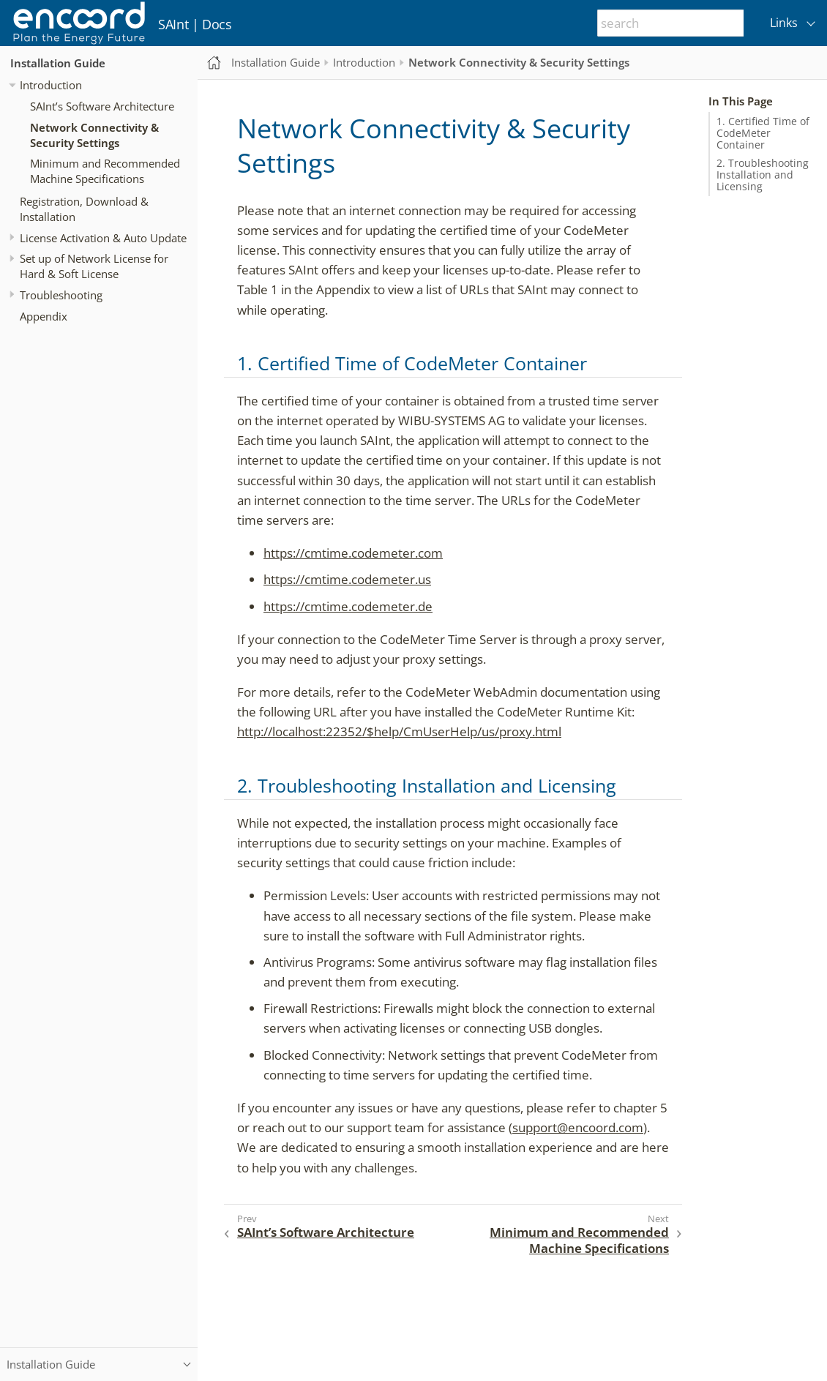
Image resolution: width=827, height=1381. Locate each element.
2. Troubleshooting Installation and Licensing (762, 175)
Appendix (43, 316)
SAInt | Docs (195, 24)
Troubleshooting (61, 295)
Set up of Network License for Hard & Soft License (94, 266)
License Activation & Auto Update (103, 238)
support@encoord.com (577, 1127)
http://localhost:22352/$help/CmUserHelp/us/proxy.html (399, 731)
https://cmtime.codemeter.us (347, 579)
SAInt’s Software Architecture (102, 106)
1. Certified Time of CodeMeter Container (762, 133)
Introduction (51, 85)
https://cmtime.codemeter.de (348, 606)
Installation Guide (57, 63)
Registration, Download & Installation (84, 209)
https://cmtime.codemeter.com (353, 552)
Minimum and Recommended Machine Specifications (105, 171)
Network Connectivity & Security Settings (94, 135)
